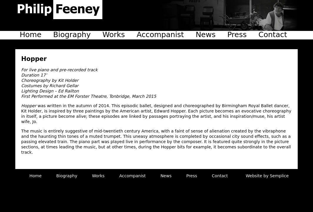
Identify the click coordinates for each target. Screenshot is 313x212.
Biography (72, 34)
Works (113, 34)
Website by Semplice (267, 175)
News (206, 34)
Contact (273, 34)
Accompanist (160, 34)
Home (30, 34)
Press (237, 34)
